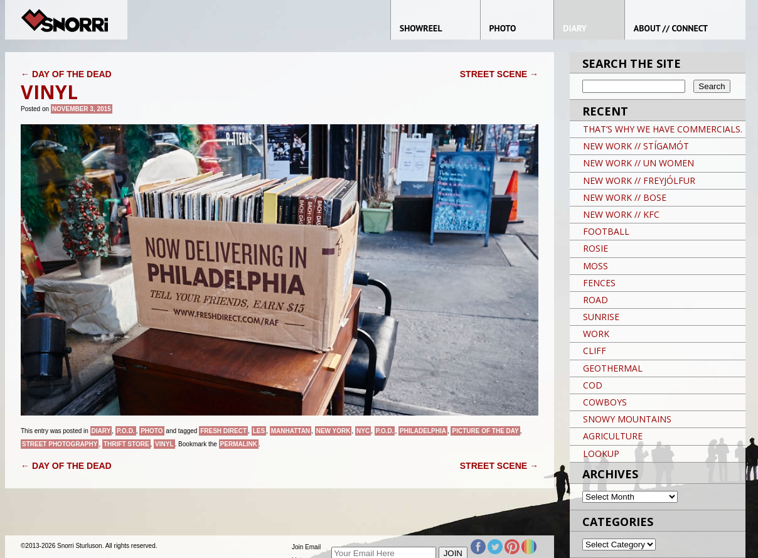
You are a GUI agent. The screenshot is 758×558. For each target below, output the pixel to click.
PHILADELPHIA (423, 430)
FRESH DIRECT (223, 430)
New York (333, 430)
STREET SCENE (499, 74)
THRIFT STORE (126, 444)
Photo (152, 430)
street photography (59, 444)
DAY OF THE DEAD (66, 74)
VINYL (164, 444)
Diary (101, 430)
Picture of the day (485, 430)
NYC (363, 430)
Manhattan (290, 430)
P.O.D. (126, 430)
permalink (238, 444)
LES (259, 430)
